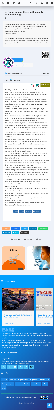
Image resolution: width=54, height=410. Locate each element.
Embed (24, 232)
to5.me (45, 384)
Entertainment (29, 65)
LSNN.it (4, 379)
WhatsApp (43, 228)
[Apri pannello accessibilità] (13, 3)
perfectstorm (36, 211)
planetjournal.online (22, 384)
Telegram (6, 232)
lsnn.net (10, 397)
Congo (21, 211)
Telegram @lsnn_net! (21, 363)
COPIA (6, 228)
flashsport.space (7, 384)
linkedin (33, 228)
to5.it (4, 388)
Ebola (16, 211)
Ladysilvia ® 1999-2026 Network (27, 397)
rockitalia (17, 60)
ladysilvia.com (23, 379)
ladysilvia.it (34, 379)
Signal (16, 232)
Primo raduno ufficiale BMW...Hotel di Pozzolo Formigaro (18, 316)
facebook (15, 228)
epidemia (28, 211)
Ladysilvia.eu (44, 379)
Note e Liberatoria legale (27, 403)
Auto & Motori (8, 324)
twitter (24, 228)
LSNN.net (13, 379)
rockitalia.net (36, 384)
